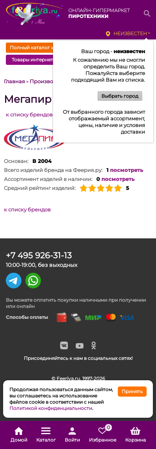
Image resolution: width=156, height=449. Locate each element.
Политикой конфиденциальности (50, 408)
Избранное (102, 435)
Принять (132, 391)
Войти (72, 435)
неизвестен (130, 33)
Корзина (135, 435)
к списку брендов (29, 114)
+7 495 (39, 255)
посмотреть (126, 170)
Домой (19, 435)
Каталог (46, 435)
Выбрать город (119, 96)
